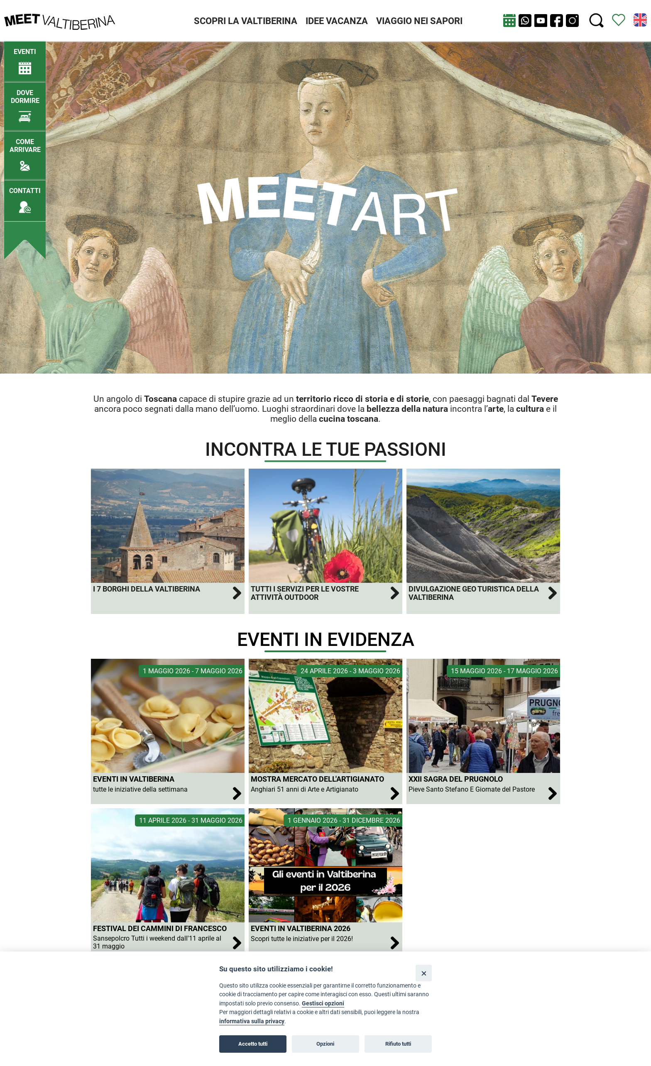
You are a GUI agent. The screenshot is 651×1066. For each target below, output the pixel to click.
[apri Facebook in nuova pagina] (556, 20)
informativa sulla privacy (251, 1021)
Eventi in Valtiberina (133, 779)
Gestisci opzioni (323, 1003)
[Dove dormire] (25, 102)
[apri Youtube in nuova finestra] (541, 20)
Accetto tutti (252, 1044)
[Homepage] (59, 20)
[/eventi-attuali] (25, 57)
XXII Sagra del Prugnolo (456, 779)
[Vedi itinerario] (618, 19)
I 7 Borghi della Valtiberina (146, 589)
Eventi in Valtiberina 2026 (300, 928)
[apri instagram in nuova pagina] (572, 20)
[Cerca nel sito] (596, 20)
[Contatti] (25, 197)
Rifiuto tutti (398, 1044)
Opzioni (325, 1044)
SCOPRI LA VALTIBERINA (245, 21)
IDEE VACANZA (337, 21)
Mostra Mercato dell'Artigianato (317, 779)
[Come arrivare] (25, 151)
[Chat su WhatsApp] (525, 20)
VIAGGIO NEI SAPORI (419, 21)
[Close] (424, 973)
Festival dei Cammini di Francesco (160, 928)
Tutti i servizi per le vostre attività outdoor (305, 593)
